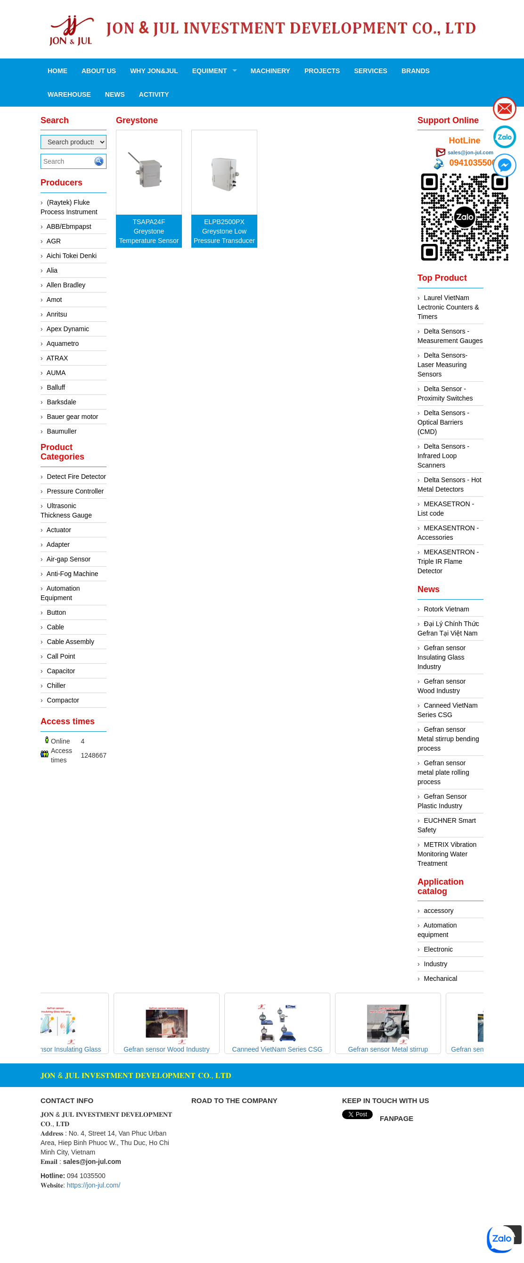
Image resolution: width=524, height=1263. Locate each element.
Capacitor (61, 671)
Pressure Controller (75, 491)
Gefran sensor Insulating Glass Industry (442, 657)
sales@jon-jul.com (470, 152)
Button (56, 612)
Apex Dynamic (68, 329)
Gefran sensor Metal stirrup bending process (448, 739)
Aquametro (63, 343)
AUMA (56, 372)
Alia (52, 270)
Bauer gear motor (72, 416)
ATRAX (57, 358)
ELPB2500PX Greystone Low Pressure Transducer (224, 231)
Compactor (63, 700)
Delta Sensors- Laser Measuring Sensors (442, 364)
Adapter (58, 544)
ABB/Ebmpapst (69, 226)
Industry (436, 964)
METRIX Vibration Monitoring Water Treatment (447, 854)
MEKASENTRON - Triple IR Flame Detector (448, 561)
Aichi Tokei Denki (72, 255)
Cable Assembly (70, 641)
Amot (54, 299)
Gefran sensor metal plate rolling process (443, 772)
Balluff (56, 387)
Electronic (438, 949)
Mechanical (441, 978)
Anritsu (57, 314)
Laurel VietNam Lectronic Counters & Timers (448, 307)
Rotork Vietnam (446, 609)
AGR (54, 241)
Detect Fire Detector (76, 476)
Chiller (56, 685)
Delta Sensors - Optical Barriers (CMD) (443, 422)
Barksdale (61, 402)
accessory (439, 910)
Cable (56, 627)
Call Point (61, 656)
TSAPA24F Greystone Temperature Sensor (149, 231)
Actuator (59, 530)
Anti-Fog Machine (72, 573)
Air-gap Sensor (68, 559)
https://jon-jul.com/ (94, 1185)
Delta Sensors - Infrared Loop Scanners (443, 456)
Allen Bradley (66, 285)
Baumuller (62, 431)
